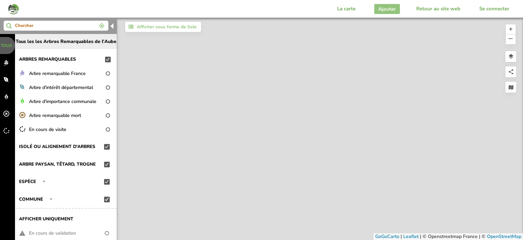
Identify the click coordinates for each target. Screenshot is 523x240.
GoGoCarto (387, 236)
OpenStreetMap (504, 236)
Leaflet (411, 236)
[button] (511, 29)
